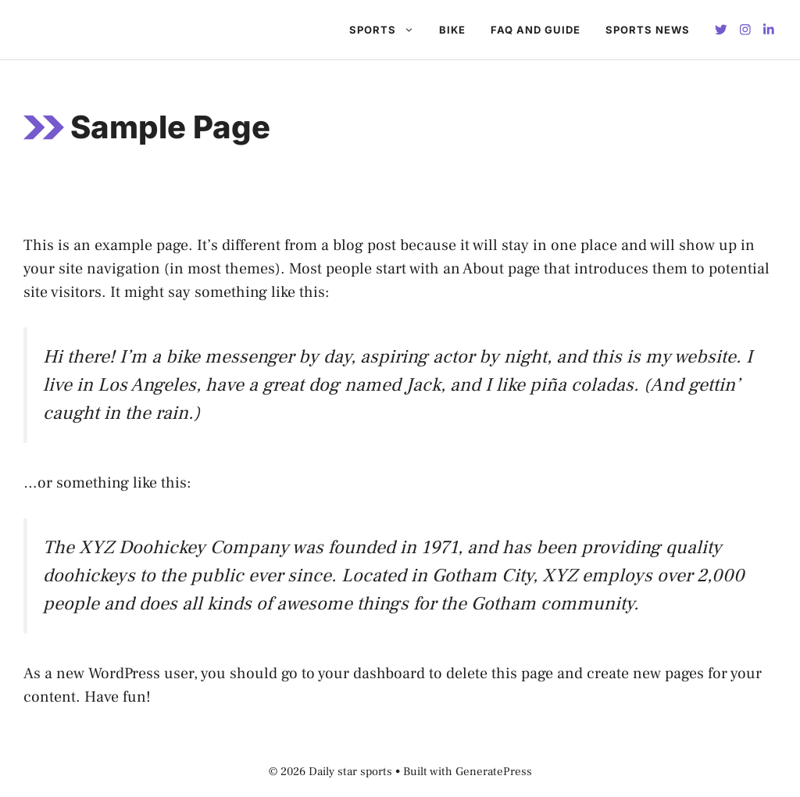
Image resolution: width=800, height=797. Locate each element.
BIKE (452, 29)
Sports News (647, 29)
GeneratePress (493, 771)
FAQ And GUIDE (535, 29)
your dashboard (371, 673)
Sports (388, 29)
